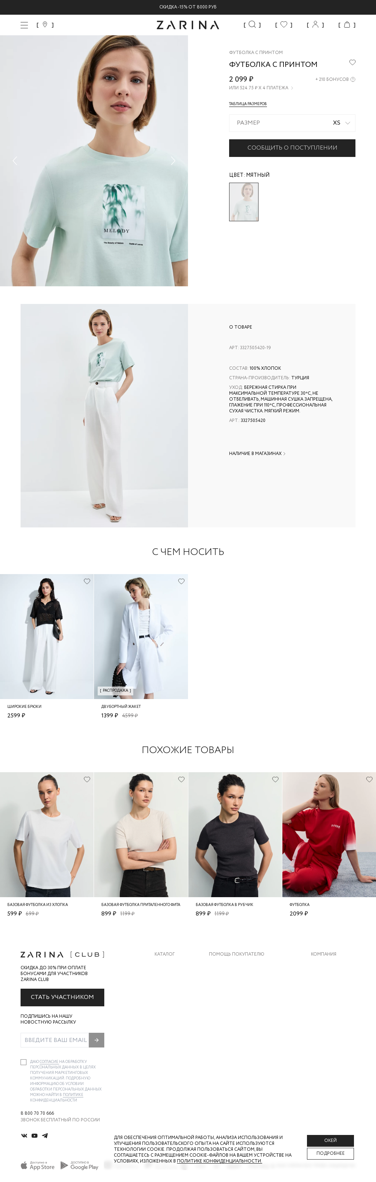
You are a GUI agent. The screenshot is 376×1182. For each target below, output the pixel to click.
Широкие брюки (24, 707)
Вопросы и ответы (233, 995)
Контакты (323, 995)
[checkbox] (23, 1062)
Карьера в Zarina (330, 980)
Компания (323, 954)
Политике (73, 1095)
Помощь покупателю (236, 954)
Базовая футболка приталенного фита (140, 905)
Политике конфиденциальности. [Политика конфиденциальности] (219, 1161)
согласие (49, 1062)
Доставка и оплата (233, 966)
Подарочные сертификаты (242, 1024)
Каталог (165, 954)
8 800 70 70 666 (37, 1114)
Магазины (323, 1024)
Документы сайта (231, 1039)
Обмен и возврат (229, 980)
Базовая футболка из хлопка (37, 905)
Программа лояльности (239, 1010)
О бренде (322, 966)
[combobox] (292, 123)
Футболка (300, 905)
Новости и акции (333, 1010)
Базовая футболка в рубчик (224, 905)
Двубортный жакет (121, 707)
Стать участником (62, 997)
